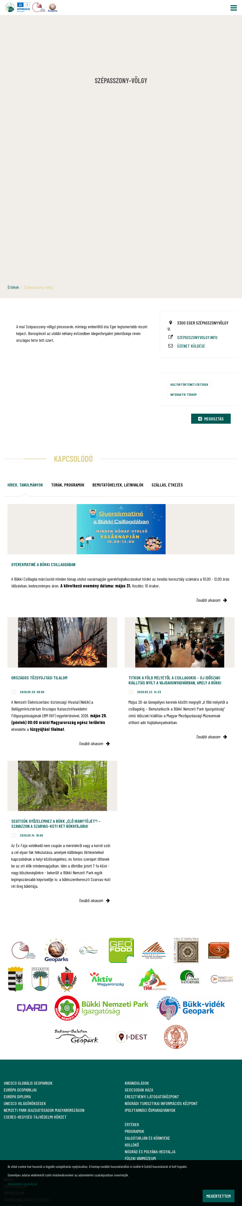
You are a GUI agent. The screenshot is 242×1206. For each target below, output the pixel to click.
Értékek (13, 287)
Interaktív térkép (183, 394)
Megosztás (211, 418)
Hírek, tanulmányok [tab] (25, 484)
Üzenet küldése (191, 346)
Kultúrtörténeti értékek (189, 384)
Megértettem (218, 1196)
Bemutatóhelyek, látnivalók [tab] (118, 484)
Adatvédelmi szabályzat (22, 1184)
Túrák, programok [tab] (67, 484)
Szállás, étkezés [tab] (167, 484)
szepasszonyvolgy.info (197, 337)
